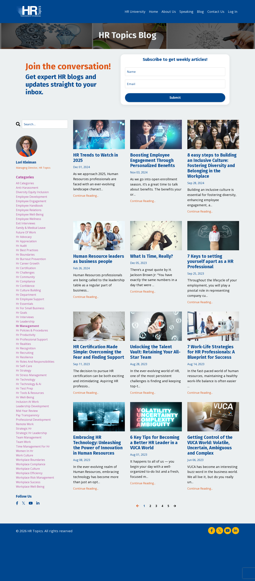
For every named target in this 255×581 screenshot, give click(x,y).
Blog (200, 11)
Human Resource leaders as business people (97, 275)
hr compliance (27, 296)
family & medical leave (33, 235)
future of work (28, 240)
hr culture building (30, 307)
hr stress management (33, 404)
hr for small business (32, 327)
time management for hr (35, 486)
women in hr (26, 491)
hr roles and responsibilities (38, 388)
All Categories (26, 184)
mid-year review (28, 445)
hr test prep (26, 419)
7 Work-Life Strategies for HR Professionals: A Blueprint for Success (208, 376)
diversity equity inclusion (35, 194)
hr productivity (27, 358)
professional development (36, 455)
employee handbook (31, 210)
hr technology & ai (30, 414)
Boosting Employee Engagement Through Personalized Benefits (154, 169)
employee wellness (30, 225)
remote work (26, 460)
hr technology (27, 409)
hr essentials (26, 322)
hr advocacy (25, 245)
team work (25, 480)
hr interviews (26, 337)
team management (31, 475)
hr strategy (25, 399)
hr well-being (26, 429)
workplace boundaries (33, 501)
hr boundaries (27, 266)
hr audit (22, 255)
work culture (26, 496)
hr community (27, 291)
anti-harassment (29, 189)
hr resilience (26, 383)
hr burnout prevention (33, 271)
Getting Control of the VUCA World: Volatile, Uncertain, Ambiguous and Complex (210, 482)
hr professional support (34, 363)
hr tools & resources (32, 424)
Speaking (186, 11)
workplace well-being (32, 532)
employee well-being (32, 220)
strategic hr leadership (34, 470)
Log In (232, 11)
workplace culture (30, 511)
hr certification (27, 281)
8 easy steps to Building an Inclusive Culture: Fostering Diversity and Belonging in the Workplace (212, 172)
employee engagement (33, 204)
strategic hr (25, 465)
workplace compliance (33, 506)
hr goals (22, 332)
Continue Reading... (85, 198)
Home (153, 11)
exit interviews (27, 230)
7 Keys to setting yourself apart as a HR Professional (210, 275)
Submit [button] (175, 98)
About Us (169, 11)
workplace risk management (38, 521)
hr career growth (29, 276)
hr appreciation (28, 250)
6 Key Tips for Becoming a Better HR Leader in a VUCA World (154, 479)
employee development (34, 199)
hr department (27, 312)
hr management (29, 347)
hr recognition (27, 373)
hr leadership (27, 342)
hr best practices (29, 261)
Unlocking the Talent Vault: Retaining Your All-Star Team (156, 369)
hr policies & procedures (34, 353)
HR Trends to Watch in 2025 (96, 159)
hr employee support (32, 317)
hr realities (24, 368)
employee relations (31, 214)
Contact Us (215, 11)
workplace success (30, 526)
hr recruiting (26, 378)
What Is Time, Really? (156, 269)
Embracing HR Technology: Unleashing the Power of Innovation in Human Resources (98, 482)
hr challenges (26, 286)
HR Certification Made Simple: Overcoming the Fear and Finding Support (98, 372)
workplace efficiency (31, 516)
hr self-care (25, 393)
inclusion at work (29, 434)
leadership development (35, 439)
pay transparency (29, 450)
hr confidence (26, 301)
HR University (135, 11)
